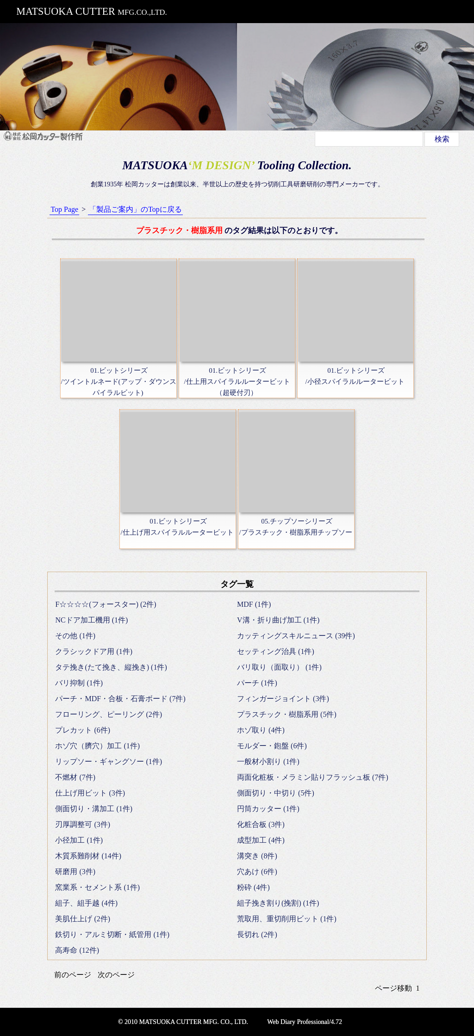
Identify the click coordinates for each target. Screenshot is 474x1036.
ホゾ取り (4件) (261, 730)
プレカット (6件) (82, 730)
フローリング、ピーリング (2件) (108, 714)
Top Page (64, 209)
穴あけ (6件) (257, 872)
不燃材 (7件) (75, 777)
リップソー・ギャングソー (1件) (108, 761)
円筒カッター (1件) (268, 809)
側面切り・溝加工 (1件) (93, 809)
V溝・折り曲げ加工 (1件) (278, 620)
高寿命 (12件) (77, 950)
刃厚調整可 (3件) (82, 824)
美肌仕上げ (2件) (82, 919)
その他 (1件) (75, 636)
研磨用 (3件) (75, 872)
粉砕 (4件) (253, 887)
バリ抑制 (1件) (79, 683)
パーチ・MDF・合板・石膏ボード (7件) (120, 699)
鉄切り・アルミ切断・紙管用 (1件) (112, 934)
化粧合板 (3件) (261, 824)
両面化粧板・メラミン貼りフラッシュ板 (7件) (312, 777)
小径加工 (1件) (79, 840)
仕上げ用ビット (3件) (90, 793)
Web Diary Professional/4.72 (304, 1021)
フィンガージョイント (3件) (283, 699)
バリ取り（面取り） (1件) (279, 667)
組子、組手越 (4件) (86, 903)
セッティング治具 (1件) (275, 651)
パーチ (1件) (257, 683)
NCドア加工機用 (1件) (91, 620)
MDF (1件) (254, 604)
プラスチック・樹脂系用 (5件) (287, 714)
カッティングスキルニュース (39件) (296, 636)
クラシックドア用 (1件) (93, 651)
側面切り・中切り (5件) (275, 793)
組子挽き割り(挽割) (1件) (278, 903)
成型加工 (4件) (261, 840)
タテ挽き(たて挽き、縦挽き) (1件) (111, 667)
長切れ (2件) (257, 934)
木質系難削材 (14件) (88, 856)
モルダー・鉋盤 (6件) (272, 746)
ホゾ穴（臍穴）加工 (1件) (97, 746)
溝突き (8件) (257, 856)
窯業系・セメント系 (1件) (97, 887)
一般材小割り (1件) (268, 761)
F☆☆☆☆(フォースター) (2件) (105, 604)
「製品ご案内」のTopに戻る (135, 209)
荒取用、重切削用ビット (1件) (287, 919)
